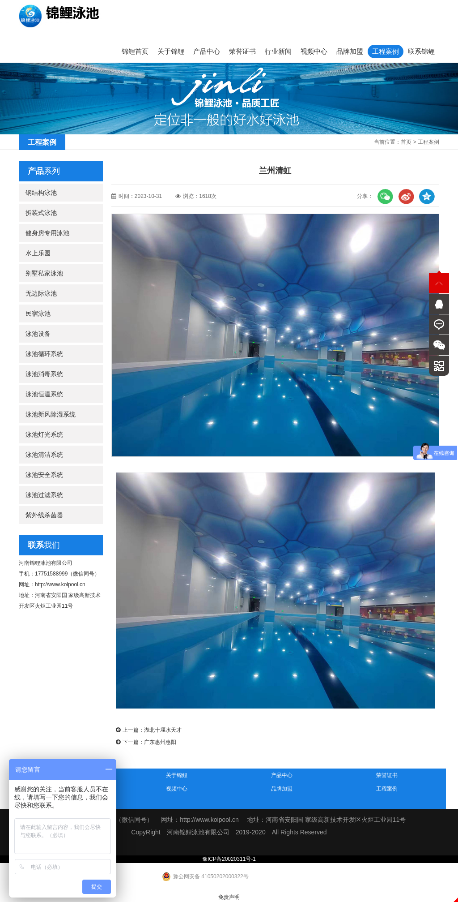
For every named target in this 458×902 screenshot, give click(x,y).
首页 (406, 142)
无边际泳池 (41, 293)
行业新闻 (278, 51)
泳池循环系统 (44, 353)
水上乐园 (38, 253)
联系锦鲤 (421, 51)
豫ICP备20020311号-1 (229, 859)
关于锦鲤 (170, 51)
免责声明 (229, 897)
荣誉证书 (242, 51)
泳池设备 (38, 333)
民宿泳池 (38, 313)
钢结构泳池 (41, 192)
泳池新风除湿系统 (50, 414)
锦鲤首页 (135, 51)
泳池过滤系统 (44, 494)
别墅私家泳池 (44, 273)
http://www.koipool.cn (60, 584)
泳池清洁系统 (44, 454)
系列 (44, 171)
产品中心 (206, 51)
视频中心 (314, 51)
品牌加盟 (349, 51)
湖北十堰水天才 (163, 730)
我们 (44, 545)
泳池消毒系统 (44, 374)
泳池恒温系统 (44, 394)
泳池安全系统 (44, 474)
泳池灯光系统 (44, 434)
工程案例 (385, 51)
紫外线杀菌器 (44, 515)
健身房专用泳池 (47, 232)
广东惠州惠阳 (160, 742)
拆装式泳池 (41, 212)
